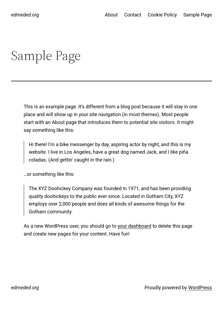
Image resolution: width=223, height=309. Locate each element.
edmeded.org (25, 15)
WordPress (200, 287)
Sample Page (197, 15)
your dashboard (134, 226)
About (111, 15)
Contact (132, 15)
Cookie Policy (162, 15)
